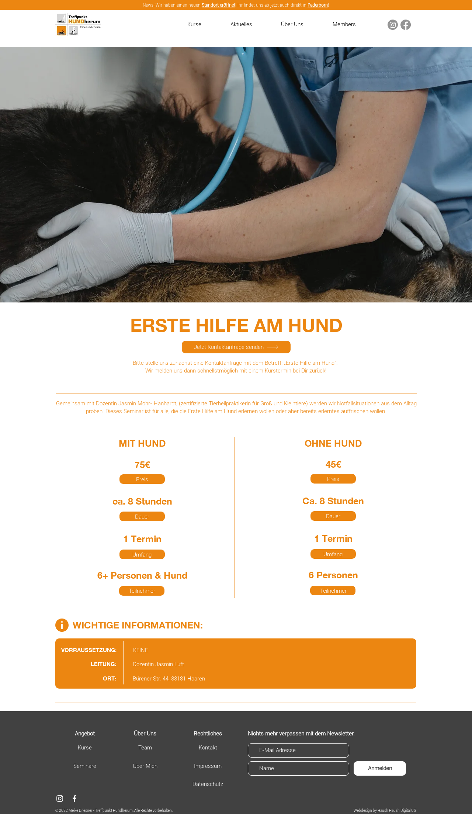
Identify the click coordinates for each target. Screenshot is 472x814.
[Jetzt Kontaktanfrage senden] (236, 347)
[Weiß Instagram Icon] (59, 798)
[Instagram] (393, 25)
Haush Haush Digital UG (397, 810)
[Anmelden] (380, 768)
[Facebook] (405, 25)
